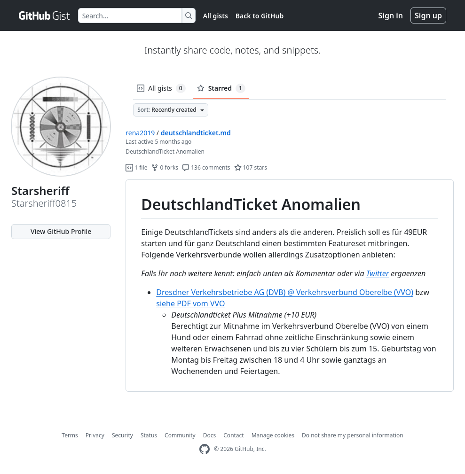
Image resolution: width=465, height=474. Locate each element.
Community (180, 435)
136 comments (206, 167)
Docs (209, 435)
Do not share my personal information (352, 435)
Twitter (377, 273)
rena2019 (140, 132)
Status (149, 435)
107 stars (250, 167)
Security (122, 435)
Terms (70, 435)
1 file (136, 167)
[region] (289, 286)
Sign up (428, 15)
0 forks (164, 167)
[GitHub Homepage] (204, 449)
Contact (233, 435)
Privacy (95, 435)
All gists (215, 15)
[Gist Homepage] (45, 15)
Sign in (390, 15)
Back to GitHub (260, 15)
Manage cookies (273, 435)
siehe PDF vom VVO (190, 303)
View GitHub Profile (61, 231)
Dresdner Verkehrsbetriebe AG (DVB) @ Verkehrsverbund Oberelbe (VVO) (284, 292)
